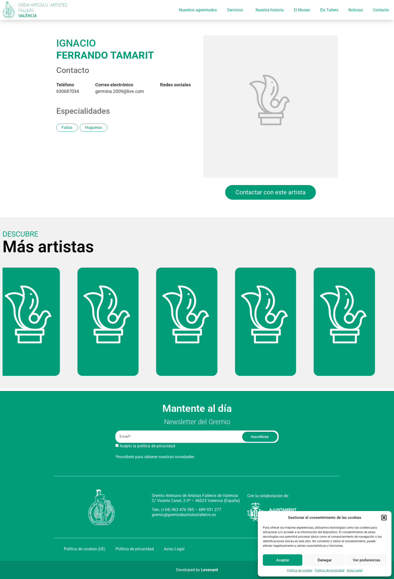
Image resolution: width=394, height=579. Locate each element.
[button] (383, 517)
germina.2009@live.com (119, 88)
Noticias (355, 10)
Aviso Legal (354, 570)
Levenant (209, 569)
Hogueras (93, 127)
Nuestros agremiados (198, 10)
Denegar (325, 560)
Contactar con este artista (270, 192)
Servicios (236, 10)
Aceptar (282, 560)
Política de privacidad (329, 570)
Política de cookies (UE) (85, 549)
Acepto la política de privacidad (147, 446)
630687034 (67, 88)
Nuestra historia (270, 10)
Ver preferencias (366, 560)
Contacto (381, 10)
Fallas (67, 127)
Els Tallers (329, 10)
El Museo (302, 10)
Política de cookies (299, 570)
